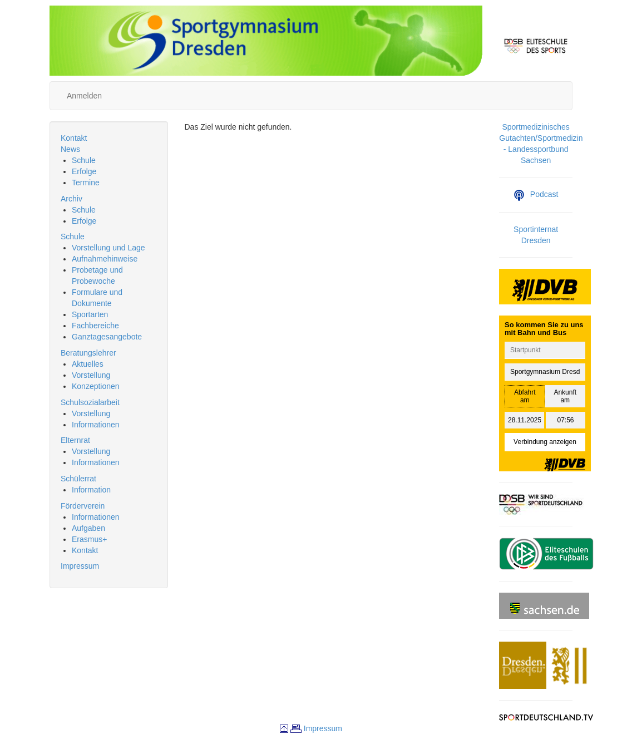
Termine (86, 182)
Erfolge (84, 171)
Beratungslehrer (88, 352)
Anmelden (84, 95)
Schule (84, 160)
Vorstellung (91, 375)
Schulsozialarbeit (90, 402)
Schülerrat (78, 478)
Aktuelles (87, 363)
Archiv (71, 198)
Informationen (96, 424)
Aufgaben (88, 528)
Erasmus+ (89, 539)
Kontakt (74, 138)
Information (91, 489)
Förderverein (83, 505)
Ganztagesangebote (107, 336)
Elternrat (75, 440)
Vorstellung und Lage (108, 247)
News (70, 149)
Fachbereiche (95, 325)
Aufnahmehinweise (104, 258)
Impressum (80, 565)
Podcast (536, 194)
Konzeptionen (96, 386)
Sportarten (90, 314)
